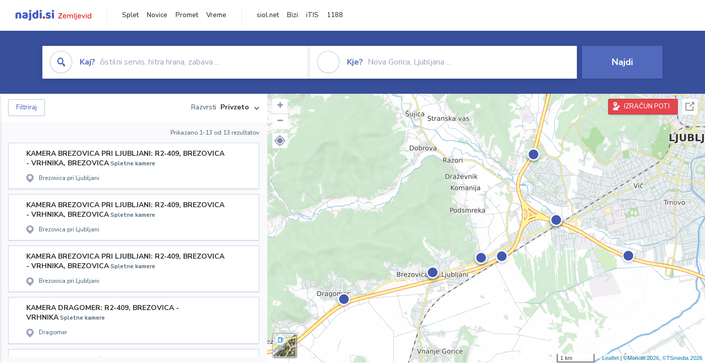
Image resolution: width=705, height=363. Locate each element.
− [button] (280, 121)
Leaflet (610, 358)
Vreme (216, 15)
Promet (186, 15)
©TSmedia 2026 (682, 358)
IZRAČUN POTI (647, 106)
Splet (130, 15)
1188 (335, 15)
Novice (157, 15)
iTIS (312, 15)
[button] (279, 140)
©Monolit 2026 (641, 358)
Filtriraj (26, 107)
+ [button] (280, 106)
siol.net (268, 15)
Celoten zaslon (689, 106)
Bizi (292, 15)
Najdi (622, 62)
